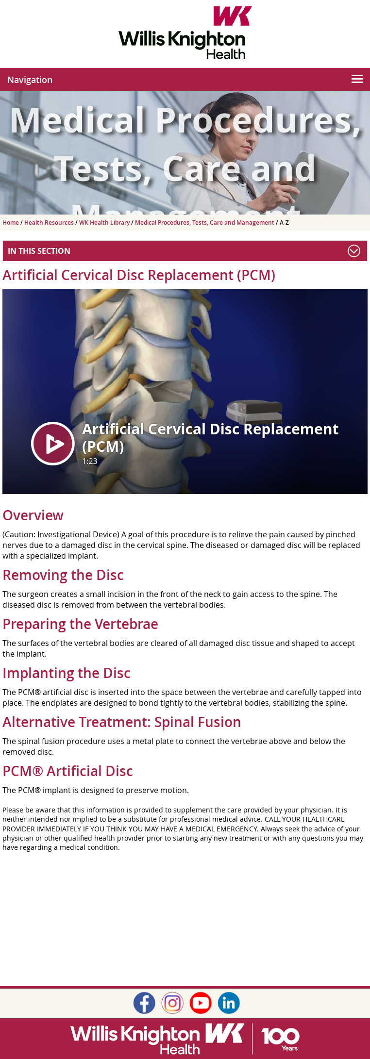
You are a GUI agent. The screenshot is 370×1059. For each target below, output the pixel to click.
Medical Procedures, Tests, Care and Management (205, 222)
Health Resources (49, 222)
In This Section (39, 251)
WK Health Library (105, 222)
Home (11, 222)
